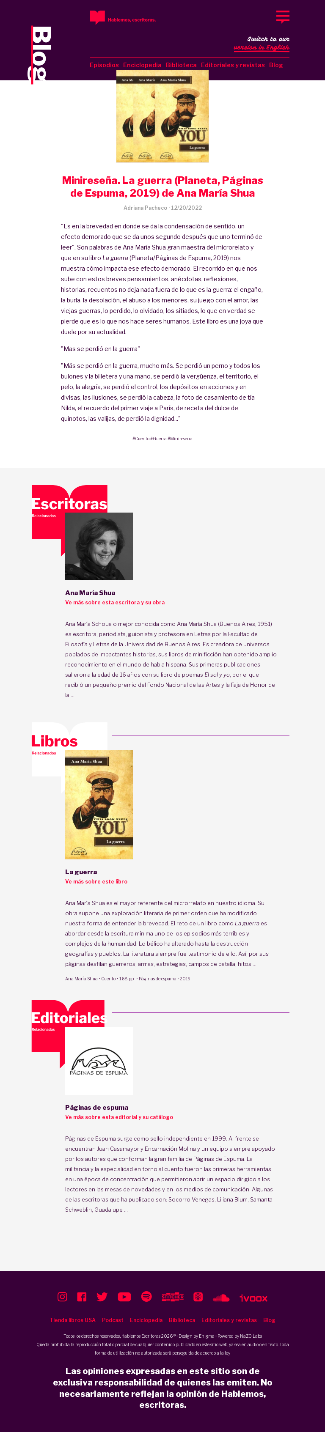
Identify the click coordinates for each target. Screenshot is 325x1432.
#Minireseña (180, 438)
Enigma (207, 1336)
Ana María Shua (81, 978)
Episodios (104, 65)
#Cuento (140, 438)
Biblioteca (181, 65)
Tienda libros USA (73, 1320)
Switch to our (261, 44)
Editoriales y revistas (233, 65)
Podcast (113, 1320)
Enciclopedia (142, 65)
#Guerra (158, 438)
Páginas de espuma (157, 978)
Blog (276, 65)
